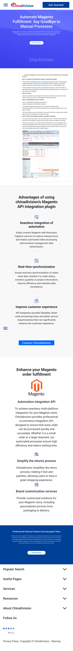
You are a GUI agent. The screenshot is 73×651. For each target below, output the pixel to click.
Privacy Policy (11, 641)
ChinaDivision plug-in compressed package (41, 81)
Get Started (55, 5)
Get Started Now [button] (36, 43)
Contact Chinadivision (36, 343)
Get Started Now (36, 552)
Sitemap (56, 641)
